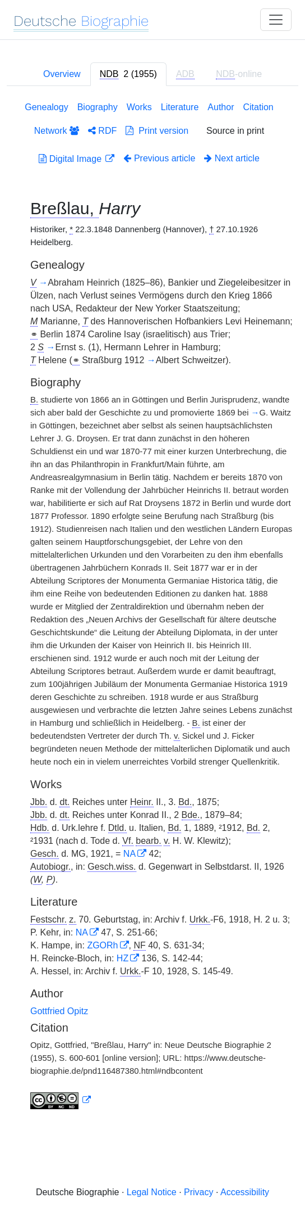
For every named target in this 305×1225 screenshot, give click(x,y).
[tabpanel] (152, 608)
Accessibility (244, 1192)
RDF (102, 130)
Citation (258, 107)
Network (56, 130)
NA (129, 853)
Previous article (159, 158)
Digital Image (71, 159)
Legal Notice (152, 1192)
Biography (97, 107)
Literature (180, 107)
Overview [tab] (62, 74)
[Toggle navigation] (276, 19)
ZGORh (102, 945)
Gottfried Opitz (59, 1011)
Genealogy (46, 107)
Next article (231, 158)
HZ (122, 958)
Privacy (198, 1192)
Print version (157, 130)
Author (220, 107)
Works (139, 107)
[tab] (128, 74)
